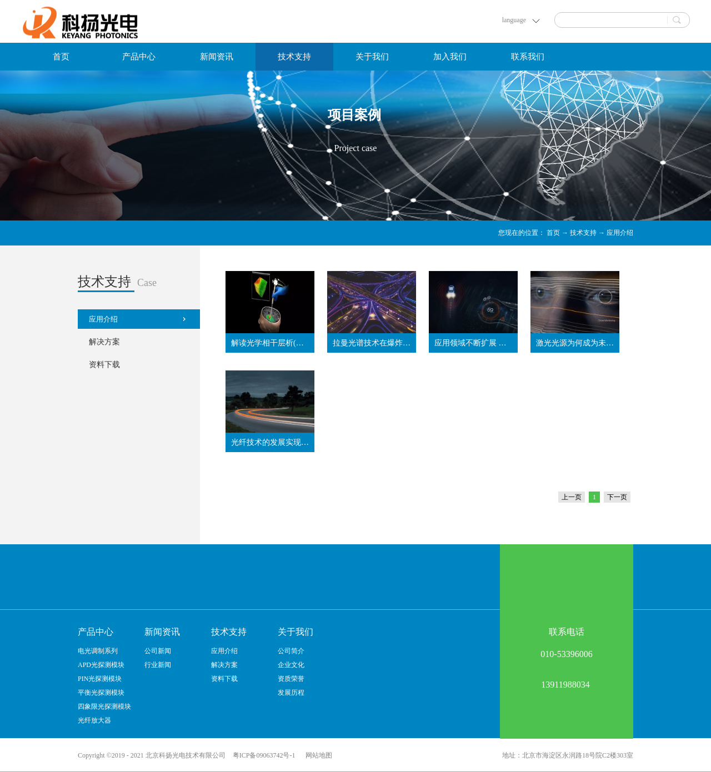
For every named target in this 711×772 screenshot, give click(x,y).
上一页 (572, 497)
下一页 (617, 497)
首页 (61, 56)
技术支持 (583, 233)
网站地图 (317, 755)
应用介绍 (620, 233)
